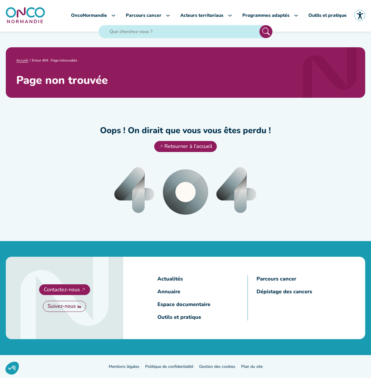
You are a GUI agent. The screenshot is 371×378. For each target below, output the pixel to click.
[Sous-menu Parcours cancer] (168, 15)
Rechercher (265, 31)
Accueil (22, 60)
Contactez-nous (62, 289)
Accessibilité (359, 15)
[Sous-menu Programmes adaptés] (296, 15)
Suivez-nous (62, 306)
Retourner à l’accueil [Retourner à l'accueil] (188, 146)
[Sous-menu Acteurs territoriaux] (230, 15)
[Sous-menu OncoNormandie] (113, 15)
